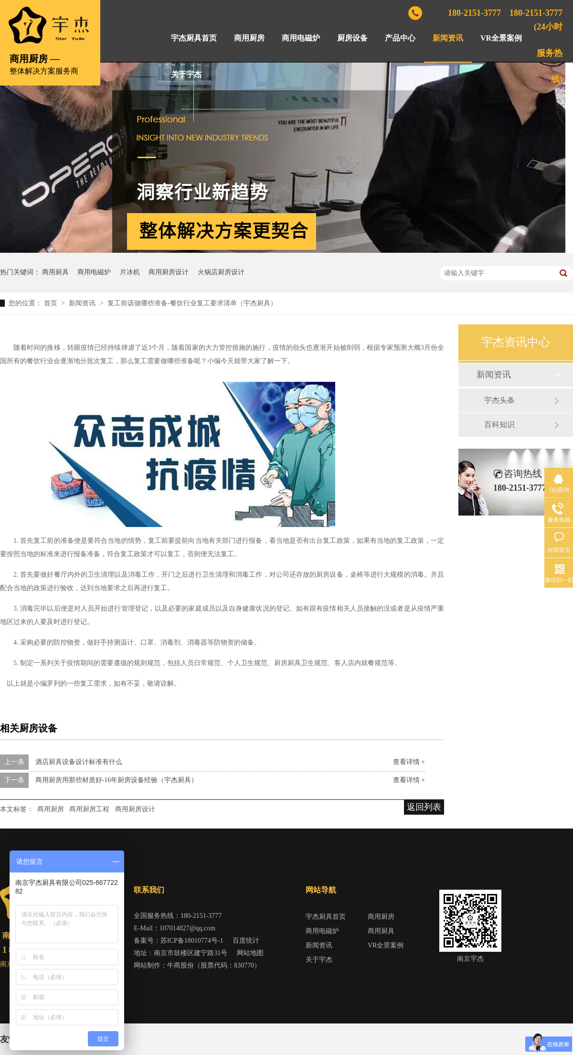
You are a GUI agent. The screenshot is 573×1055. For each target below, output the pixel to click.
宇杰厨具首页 (194, 38)
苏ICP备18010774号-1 (191, 940)
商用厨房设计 (169, 272)
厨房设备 (352, 38)
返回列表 (424, 807)
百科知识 (499, 424)
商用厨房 (249, 38)
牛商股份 (180, 965)
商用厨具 (55, 272)
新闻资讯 (448, 38)
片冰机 (130, 272)
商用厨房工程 (89, 809)
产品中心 (400, 38)
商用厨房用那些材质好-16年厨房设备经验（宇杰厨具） (116, 780)
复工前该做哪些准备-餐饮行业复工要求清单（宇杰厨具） (192, 303)
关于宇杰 (186, 74)
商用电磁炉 (301, 38)
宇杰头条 (499, 400)
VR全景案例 (501, 38)
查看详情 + (409, 761)
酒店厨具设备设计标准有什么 (78, 761)
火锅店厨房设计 (221, 272)
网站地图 (250, 953)
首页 (51, 303)
